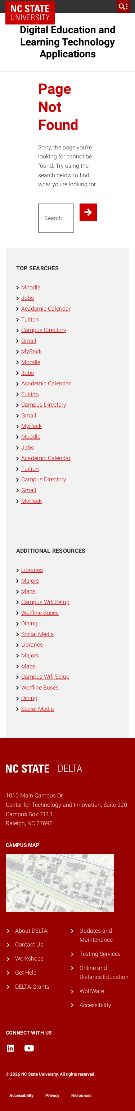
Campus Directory (43, 330)
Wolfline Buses (40, 612)
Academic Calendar (46, 308)
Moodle (30, 287)
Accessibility (95, 1005)
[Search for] (56, 218)
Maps (28, 591)
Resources (81, 1095)
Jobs (27, 297)
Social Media (37, 634)
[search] (123, 6)
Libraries (32, 570)
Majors (30, 580)
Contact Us (29, 944)
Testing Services (100, 953)
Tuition (30, 319)
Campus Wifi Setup (45, 602)
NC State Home (32, 6)
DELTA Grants (32, 986)
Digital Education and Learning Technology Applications (68, 42)
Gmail (28, 340)
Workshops (29, 958)
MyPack (31, 351)
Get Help (26, 972)
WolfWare (92, 991)
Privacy (52, 1095)
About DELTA (31, 930)
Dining (29, 623)
